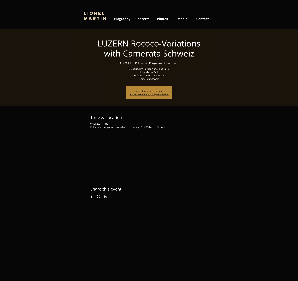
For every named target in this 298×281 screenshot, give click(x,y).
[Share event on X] (98, 196)
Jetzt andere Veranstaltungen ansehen (149, 94)
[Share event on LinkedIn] (105, 196)
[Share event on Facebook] (91, 196)
